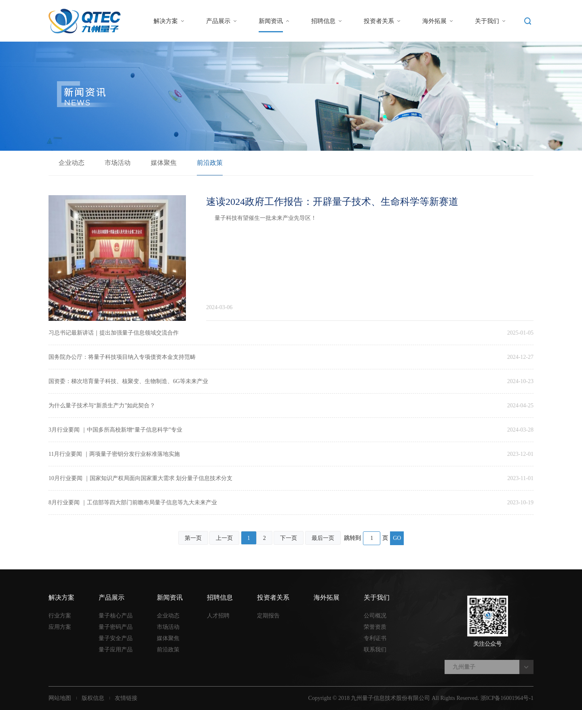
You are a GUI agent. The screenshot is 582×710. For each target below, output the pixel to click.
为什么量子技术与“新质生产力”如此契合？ (101, 405)
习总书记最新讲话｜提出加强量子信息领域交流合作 (113, 333)
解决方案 (166, 21)
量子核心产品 (116, 616)
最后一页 (323, 538)
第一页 (193, 538)
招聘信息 (323, 21)
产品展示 (218, 21)
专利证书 (375, 638)
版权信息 (93, 698)
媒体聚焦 (164, 162)
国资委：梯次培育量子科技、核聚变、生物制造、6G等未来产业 (128, 381)
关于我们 (487, 21)
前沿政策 (210, 162)
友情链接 (126, 698)
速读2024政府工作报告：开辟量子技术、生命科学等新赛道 (332, 201)
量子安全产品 (116, 638)
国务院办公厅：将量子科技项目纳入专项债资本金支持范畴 (122, 357)
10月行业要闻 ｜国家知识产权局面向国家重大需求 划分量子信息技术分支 (140, 478)
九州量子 (464, 667)
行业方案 (59, 616)
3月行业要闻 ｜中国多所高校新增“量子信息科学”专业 (115, 430)
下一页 (288, 538)
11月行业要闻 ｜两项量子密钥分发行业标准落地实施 (114, 454)
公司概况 (375, 616)
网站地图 (59, 698)
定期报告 (268, 616)
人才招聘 (218, 616)
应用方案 (59, 627)
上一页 (224, 538)
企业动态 (71, 162)
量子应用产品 (116, 650)
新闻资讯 (271, 21)
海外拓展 (434, 21)
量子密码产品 (116, 627)
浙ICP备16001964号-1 (507, 698)
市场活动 (118, 162)
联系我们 (375, 650)
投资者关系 (379, 21)
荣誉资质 (375, 627)
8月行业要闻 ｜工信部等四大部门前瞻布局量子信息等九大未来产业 (132, 502)
